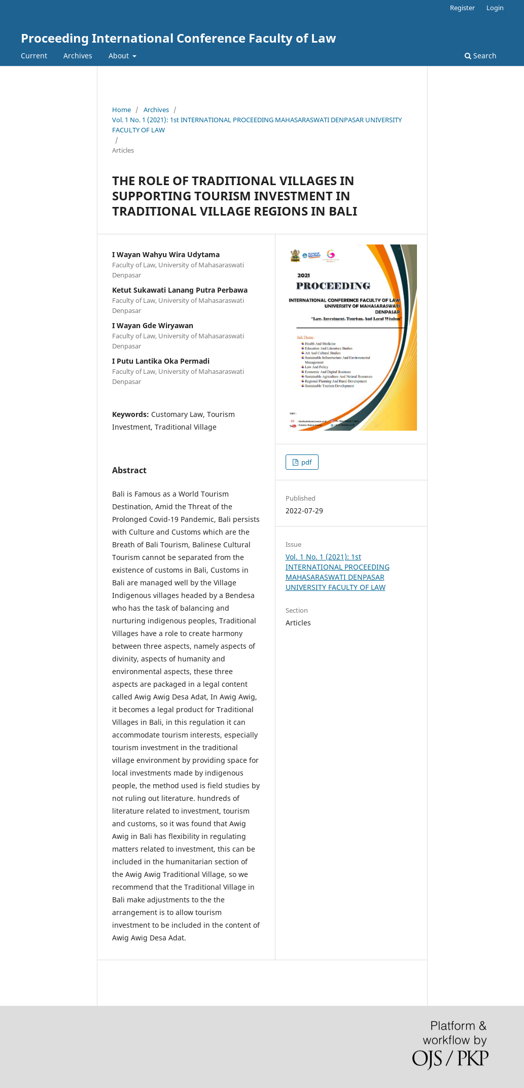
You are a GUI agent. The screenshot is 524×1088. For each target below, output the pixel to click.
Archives (77, 55)
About (120, 55)
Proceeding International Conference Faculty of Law (178, 37)
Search (481, 55)
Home (121, 109)
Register (462, 7)
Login (495, 7)
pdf (305, 462)
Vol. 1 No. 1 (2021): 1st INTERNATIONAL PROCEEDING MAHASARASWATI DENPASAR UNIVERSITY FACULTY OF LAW (257, 124)
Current (34, 55)
